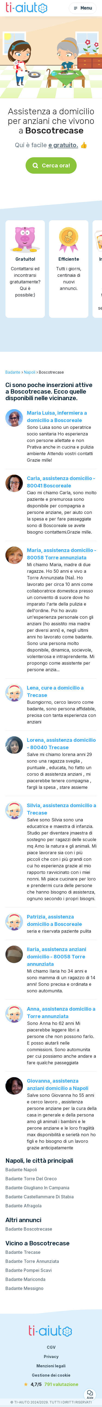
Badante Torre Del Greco (31, 1178)
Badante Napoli (21, 1169)
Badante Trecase (23, 1252)
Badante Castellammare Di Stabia (39, 1196)
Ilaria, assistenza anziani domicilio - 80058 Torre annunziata (56, 956)
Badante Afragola (23, 1205)
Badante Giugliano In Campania (37, 1187)
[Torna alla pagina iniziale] (27, 8)
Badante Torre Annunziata (32, 1261)
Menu (82, 8)
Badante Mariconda (25, 1279)
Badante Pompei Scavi (28, 1270)
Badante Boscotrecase (28, 1229)
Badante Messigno (24, 1288)
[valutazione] (51, 1384)
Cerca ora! (51, 165)
